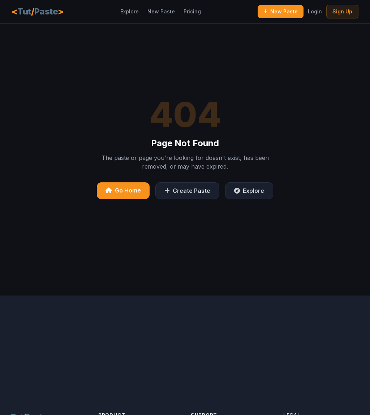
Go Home (123, 190)
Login (315, 11)
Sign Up (342, 11)
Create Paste (187, 190)
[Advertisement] (185, 346)
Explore (129, 11)
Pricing (192, 11)
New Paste (161, 11)
